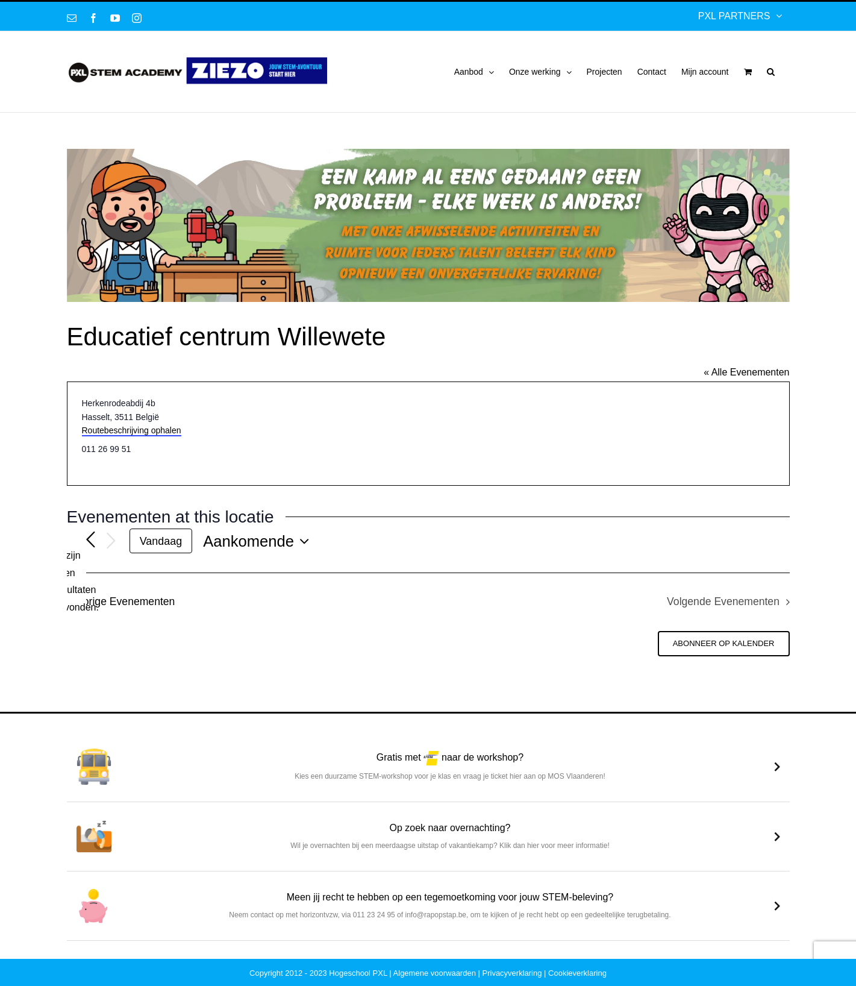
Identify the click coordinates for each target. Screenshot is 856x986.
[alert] (76, 582)
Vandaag (161, 541)
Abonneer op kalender (724, 643)
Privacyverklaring (512, 973)
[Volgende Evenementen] (111, 541)
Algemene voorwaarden (434, 973)
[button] (771, 71)
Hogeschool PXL (358, 973)
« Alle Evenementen (746, 372)
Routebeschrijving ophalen (131, 430)
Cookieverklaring (577, 973)
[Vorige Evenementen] (91, 540)
